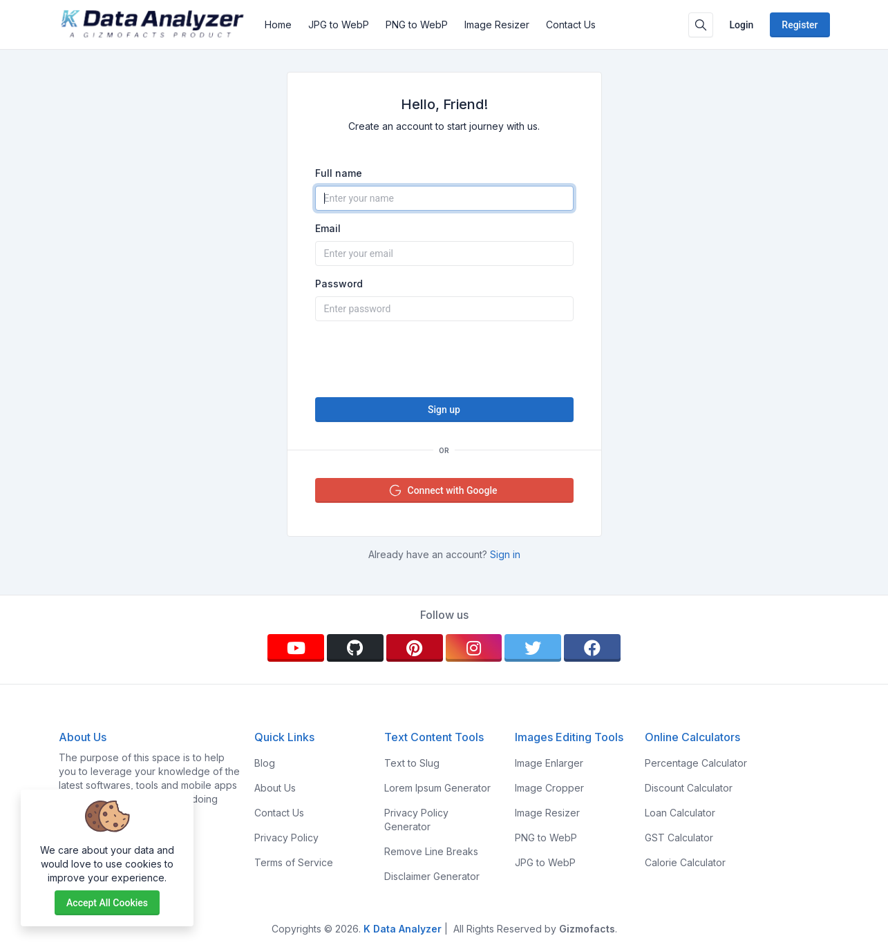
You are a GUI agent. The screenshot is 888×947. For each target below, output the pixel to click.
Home (278, 24)
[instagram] (474, 648)
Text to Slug (412, 763)
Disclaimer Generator (432, 876)
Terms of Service (293, 862)
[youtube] (295, 648)
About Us (275, 788)
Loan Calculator (680, 813)
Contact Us (571, 24)
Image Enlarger (549, 763)
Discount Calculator (689, 788)
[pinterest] (414, 648)
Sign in (505, 554)
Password (339, 283)
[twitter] (532, 648)
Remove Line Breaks (431, 851)
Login (742, 24)
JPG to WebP (338, 24)
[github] (355, 648)
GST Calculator (679, 837)
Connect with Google (443, 490)
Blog (264, 763)
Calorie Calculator (685, 862)
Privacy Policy (286, 837)
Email (328, 228)
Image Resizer (496, 24)
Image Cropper (549, 788)
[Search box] (700, 24)
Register (800, 24)
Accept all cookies (107, 902)
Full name (338, 173)
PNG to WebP (417, 24)
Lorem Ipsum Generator (437, 788)
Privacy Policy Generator (416, 819)
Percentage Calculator (696, 763)
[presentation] (444, 359)
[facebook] (592, 648)
